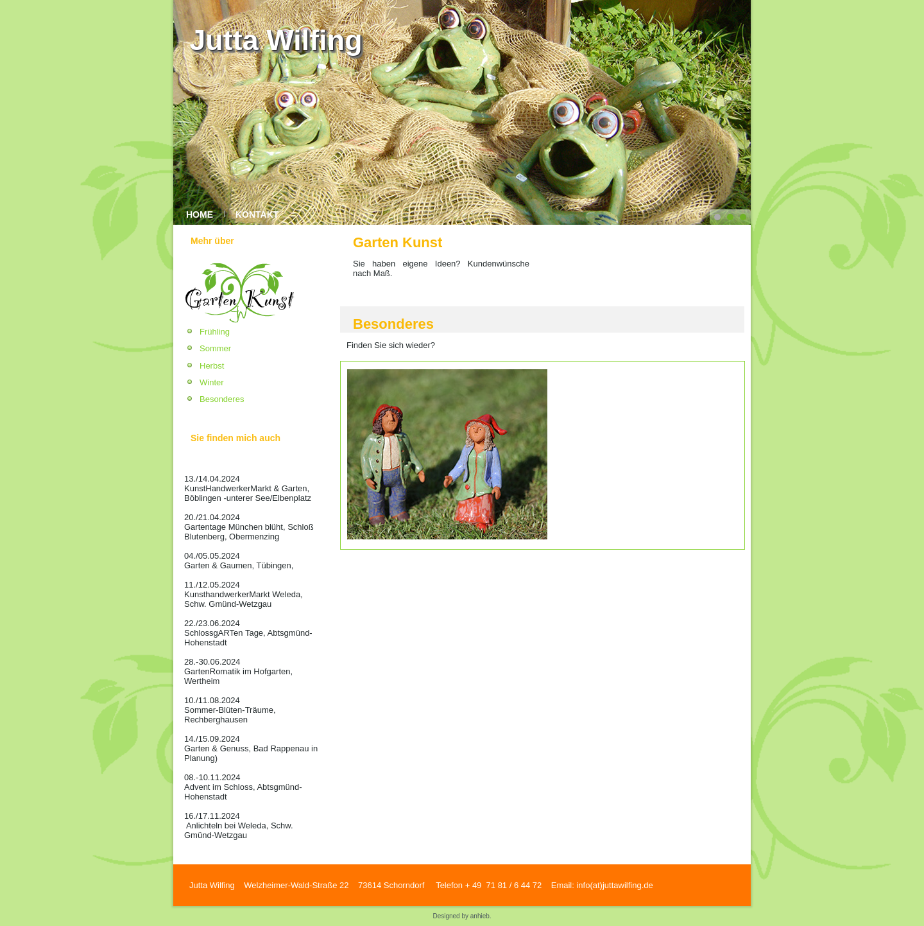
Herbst (212, 366)
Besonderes (222, 399)
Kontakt (256, 214)
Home (199, 214)
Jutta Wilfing (276, 40)
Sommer (215, 348)
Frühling (215, 331)
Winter (212, 382)
